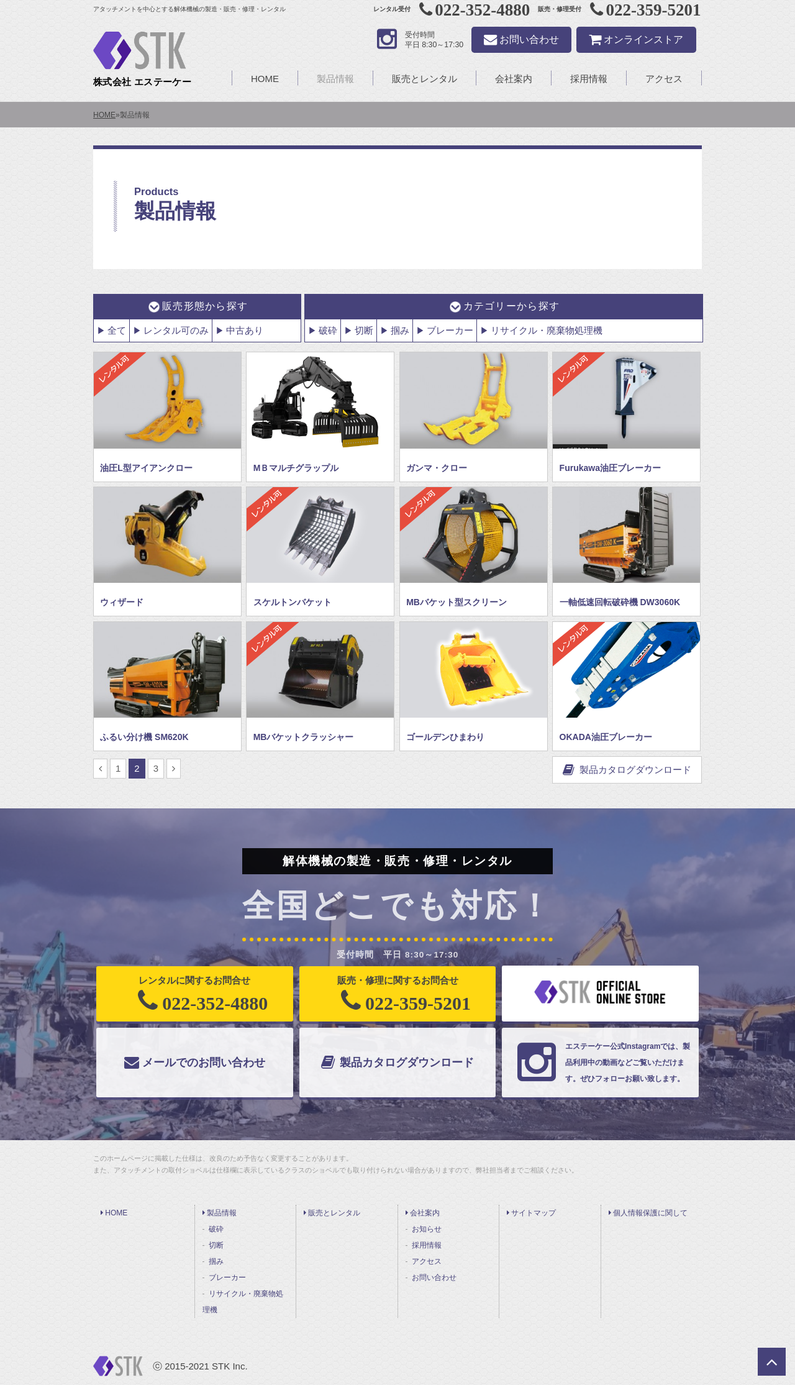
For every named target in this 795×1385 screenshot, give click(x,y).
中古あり (244, 330)
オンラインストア (636, 39)
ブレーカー (450, 330)
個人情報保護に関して (648, 1213)
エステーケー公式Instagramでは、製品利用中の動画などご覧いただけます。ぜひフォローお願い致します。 (599, 1062)
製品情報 (335, 78)
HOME (265, 78)
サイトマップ (531, 1213)
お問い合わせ (521, 39)
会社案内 (513, 78)
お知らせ (427, 1229)
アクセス (664, 78)
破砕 (328, 330)
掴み (400, 330)
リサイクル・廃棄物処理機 (546, 330)
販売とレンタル (424, 78)
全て (116, 330)
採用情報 (588, 78)
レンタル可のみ (176, 330)
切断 (364, 330)
